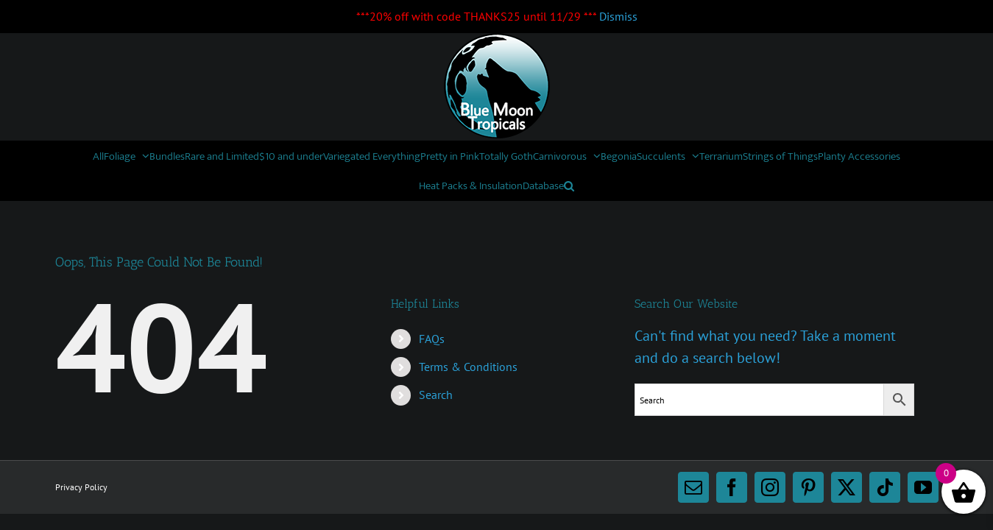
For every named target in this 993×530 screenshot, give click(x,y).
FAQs (432, 338)
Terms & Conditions (468, 366)
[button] (725, 185)
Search (436, 394)
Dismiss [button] (618, 16)
